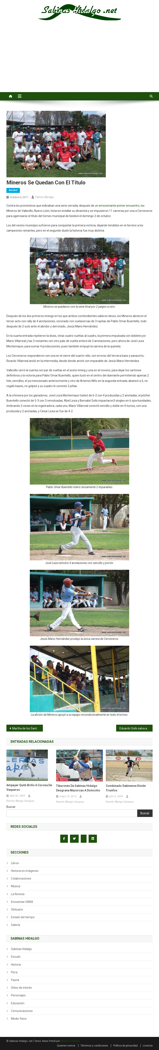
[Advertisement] (79, 61)
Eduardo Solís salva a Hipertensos (136, 728)
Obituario (17, 909)
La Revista (17, 894)
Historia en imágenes (25, 870)
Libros (15, 863)
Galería (15, 925)
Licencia (148, 1045)
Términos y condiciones (94, 1045)
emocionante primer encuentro (119, 205)
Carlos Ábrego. (44, 197)
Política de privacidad (125, 1045)
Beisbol (13, 190)
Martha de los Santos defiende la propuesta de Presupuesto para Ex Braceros (27, 728)
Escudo (15, 956)
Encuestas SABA (22, 901)
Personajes (18, 995)
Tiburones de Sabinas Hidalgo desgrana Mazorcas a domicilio (78, 788)
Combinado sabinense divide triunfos (126, 788)
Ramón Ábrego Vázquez (20, 801)
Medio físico (19, 1018)
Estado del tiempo (23, 917)
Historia (16, 964)
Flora (14, 972)
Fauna (15, 980)
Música (15, 886)
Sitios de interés (21, 987)
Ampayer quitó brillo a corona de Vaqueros (29, 787)
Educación (17, 1003)
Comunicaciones (22, 1011)
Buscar (11, 806)
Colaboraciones (21, 878)
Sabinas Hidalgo (21, 949)
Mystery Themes (70, 1041)
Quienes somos (66, 1045)
